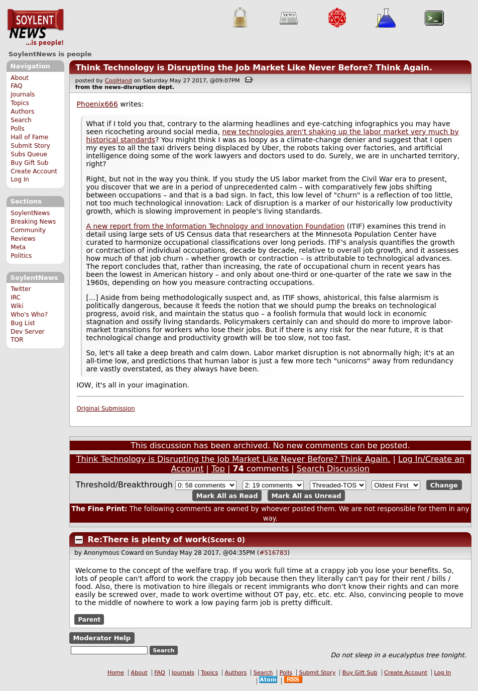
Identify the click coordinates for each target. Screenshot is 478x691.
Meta (18, 247)
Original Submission (106, 408)
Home (115, 672)
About (20, 77)
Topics (20, 103)
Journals (23, 94)
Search (21, 120)
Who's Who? (29, 314)
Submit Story (30, 145)
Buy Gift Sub (29, 162)
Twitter (21, 288)
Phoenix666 (97, 104)
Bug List (23, 323)
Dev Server (27, 331)
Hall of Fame (29, 137)
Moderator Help (102, 638)
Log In (20, 179)
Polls (17, 128)
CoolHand (118, 80)
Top (218, 468)
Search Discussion (333, 468)
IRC (16, 297)
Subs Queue (29, 154)
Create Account (34, 171)
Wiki (17, 306)
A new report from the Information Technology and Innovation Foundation (215, 226)
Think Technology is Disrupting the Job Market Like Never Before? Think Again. (253, 67)
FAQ (16, 85)
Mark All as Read (227, 495)
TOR (17, 339)
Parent (89, 619)
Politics (21, 255)
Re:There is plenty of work (147, 539)
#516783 (273, 552)
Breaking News (33, 221)
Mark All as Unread (306, 495)
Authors (22, 111)
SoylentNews (35, 28)
